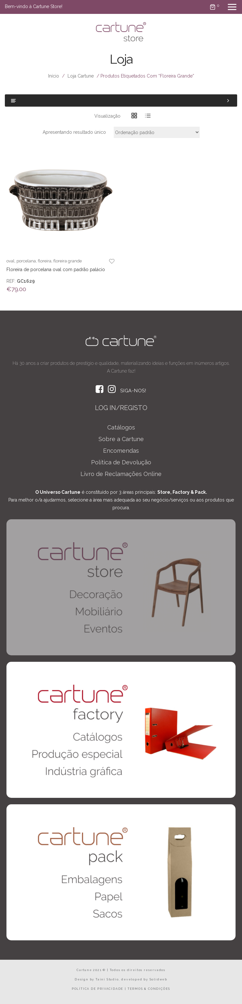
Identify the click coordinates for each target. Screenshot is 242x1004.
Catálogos (121, 427)
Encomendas (121, 450)
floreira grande (67, 261)
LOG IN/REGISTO (121, 408)
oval (10, 261)
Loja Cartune (81, 76)
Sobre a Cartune (121, 439)
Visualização (107, 116)
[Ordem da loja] (157, 132)
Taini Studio (107, 979)
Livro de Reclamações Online (121, 473)
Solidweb (158, 979)
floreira (44, 261)
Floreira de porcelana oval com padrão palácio (55, 269)
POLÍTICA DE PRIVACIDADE (97, 988)
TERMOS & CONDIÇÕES (149, 988)
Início (53, 76)
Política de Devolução (121, 462)
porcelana (26, 261)
